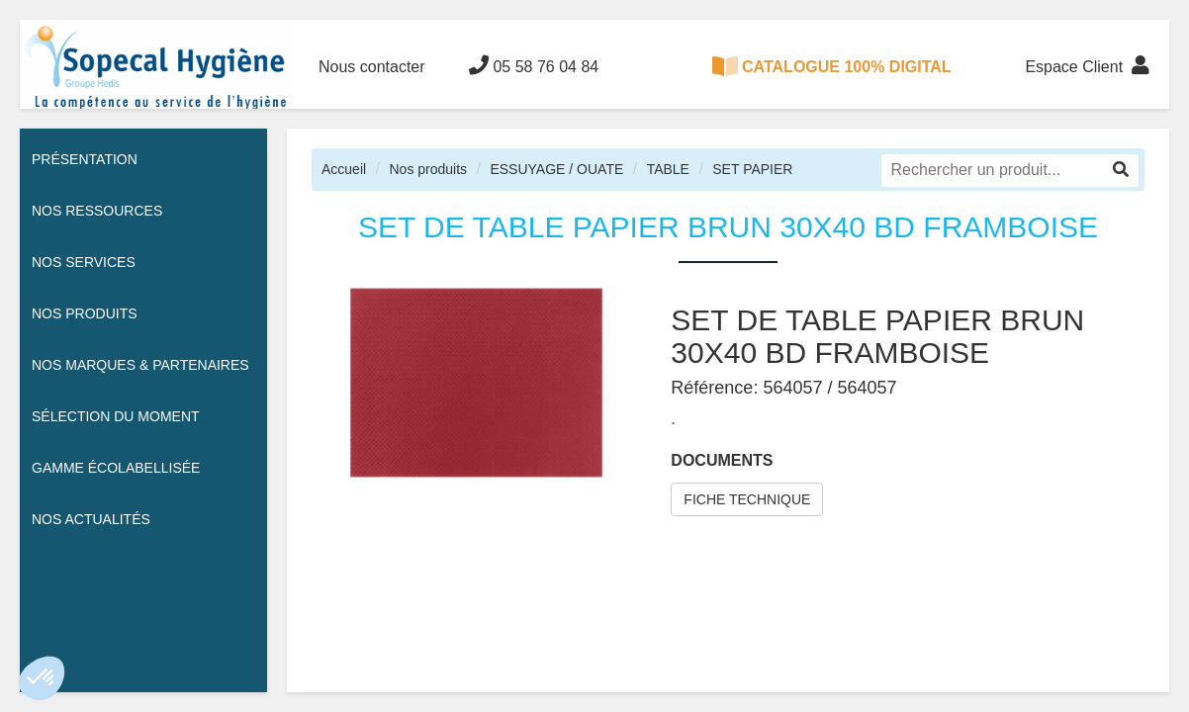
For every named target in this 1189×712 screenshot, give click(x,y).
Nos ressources (97, 211)
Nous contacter (372, 66)
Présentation (84, 159)
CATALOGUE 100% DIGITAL (832, 66)
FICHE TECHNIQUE (747, 499)
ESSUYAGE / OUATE (556, 169)
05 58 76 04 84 (533, 65)
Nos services (84, 262)
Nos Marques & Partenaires (140, 365)
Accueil (343, 169)
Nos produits (428, 169)
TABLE (668, 169)
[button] (41, 678)
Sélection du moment (116, 416)
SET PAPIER (752, 169)
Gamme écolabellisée (116, 468)
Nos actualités (91, 519)
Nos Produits (84, 313)
